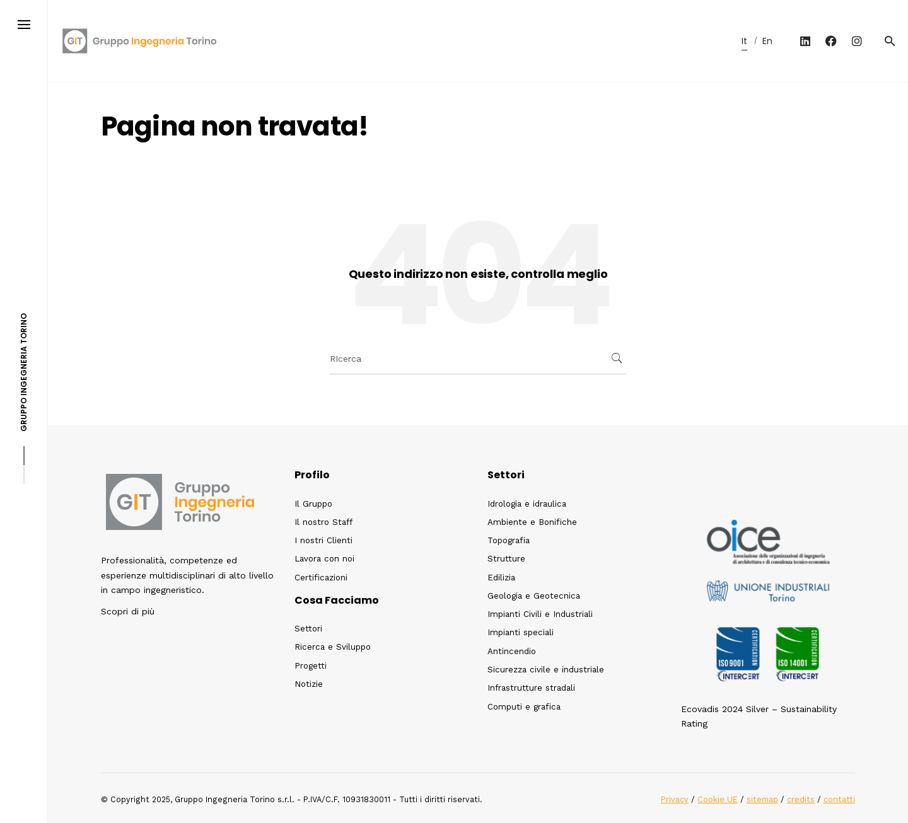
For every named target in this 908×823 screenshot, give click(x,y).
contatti (839, 799)
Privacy (675, 799)
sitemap (762, 799)
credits (801, 799)
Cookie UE (717, 799)
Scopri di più (127, 611)
